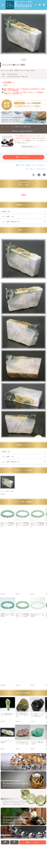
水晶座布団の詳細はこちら (29, 146)
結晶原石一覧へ (6, 211)
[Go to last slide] (1, 36)
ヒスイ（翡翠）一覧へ (8, 216)
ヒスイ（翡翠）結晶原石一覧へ (11, 221)
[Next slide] (45, 36)
